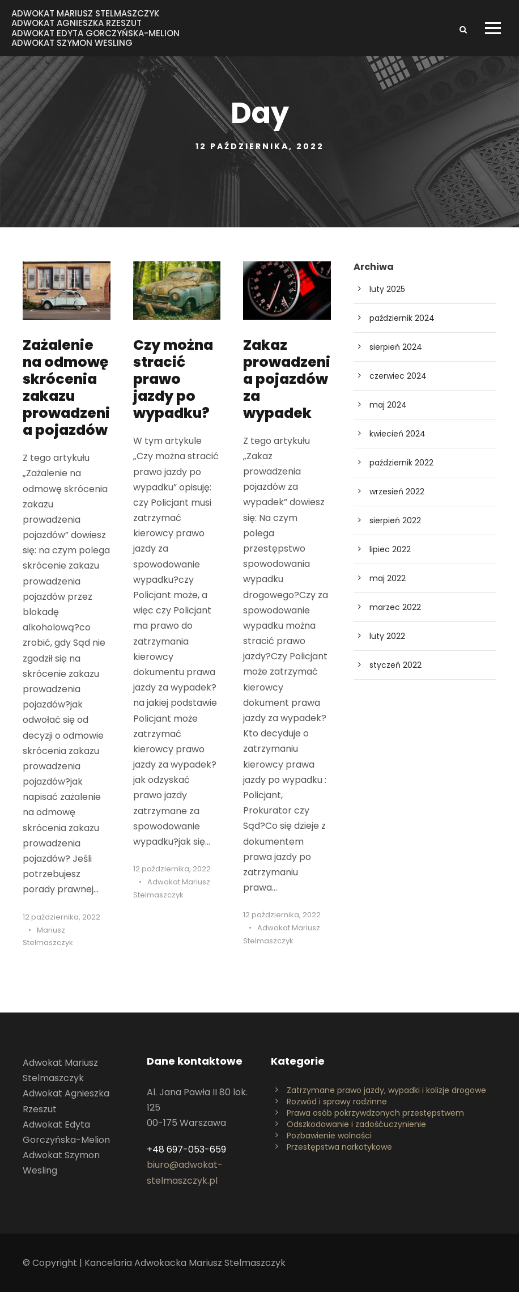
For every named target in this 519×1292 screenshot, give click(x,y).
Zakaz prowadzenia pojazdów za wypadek (286, 379)
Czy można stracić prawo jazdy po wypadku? (173, 379)
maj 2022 (387, 578)
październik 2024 (402, 318)
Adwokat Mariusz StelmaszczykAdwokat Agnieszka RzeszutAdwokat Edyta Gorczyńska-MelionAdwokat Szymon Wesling (95, 28)
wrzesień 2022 (396, 491)
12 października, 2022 (61, 917)
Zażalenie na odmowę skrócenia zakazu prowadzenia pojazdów (66, 387)
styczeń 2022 (395, 665)
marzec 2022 (395, 607)
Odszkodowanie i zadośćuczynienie (356, 1124)
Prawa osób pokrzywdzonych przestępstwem (375, 1113)
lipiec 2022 (390, 549)
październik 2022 (401, 462)
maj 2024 (388, 404)
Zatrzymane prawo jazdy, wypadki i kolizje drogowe (386, 1090)
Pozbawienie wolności (329, 1135)
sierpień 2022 (395, 520)
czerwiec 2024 (398, 376)
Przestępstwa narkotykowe (339, 1147)
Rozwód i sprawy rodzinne (337, 1101)
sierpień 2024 (395, 347)
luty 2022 (387, 636)
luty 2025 (387, 289)
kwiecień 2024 (397, 433)
